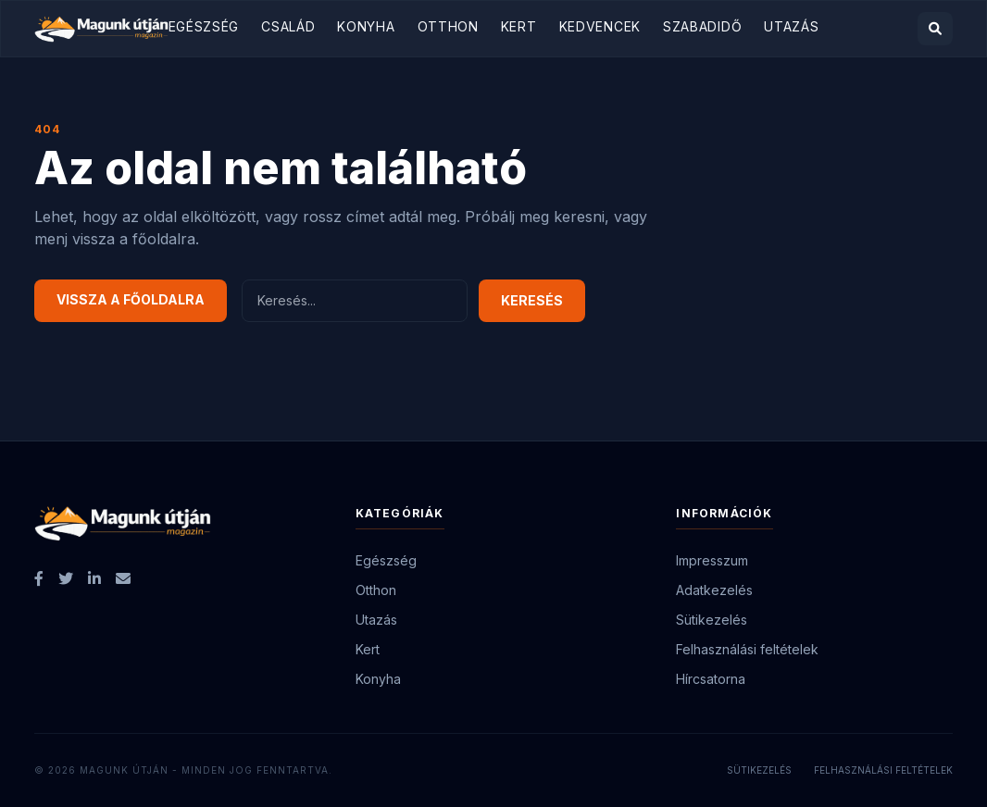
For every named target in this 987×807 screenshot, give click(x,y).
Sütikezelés (711, 619)
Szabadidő (702, 26)
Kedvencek (600, 26)
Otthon (448, 26)
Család (288, 26)
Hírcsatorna (710, 679)
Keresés (532, 300)
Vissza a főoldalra (130, 299)
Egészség (204, 26)
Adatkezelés (714, 590)
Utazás (791, 26)
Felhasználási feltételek (747, 649)
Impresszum (712, 560)
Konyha (365, 26)
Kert (519, 26)
